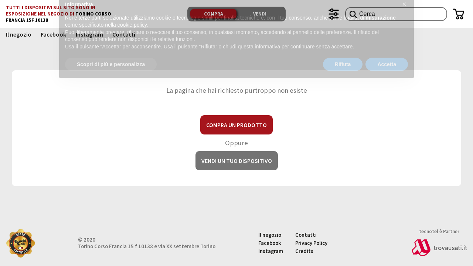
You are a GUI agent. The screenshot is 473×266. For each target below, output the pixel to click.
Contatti (123, 34)
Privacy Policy (311, 243)
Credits (304, 251)
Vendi (259, 14)
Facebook (53, 34)
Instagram (89, 34)
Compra (213, 14)
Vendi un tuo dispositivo (236, 160)
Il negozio (18, 34)
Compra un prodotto (236, 125)
